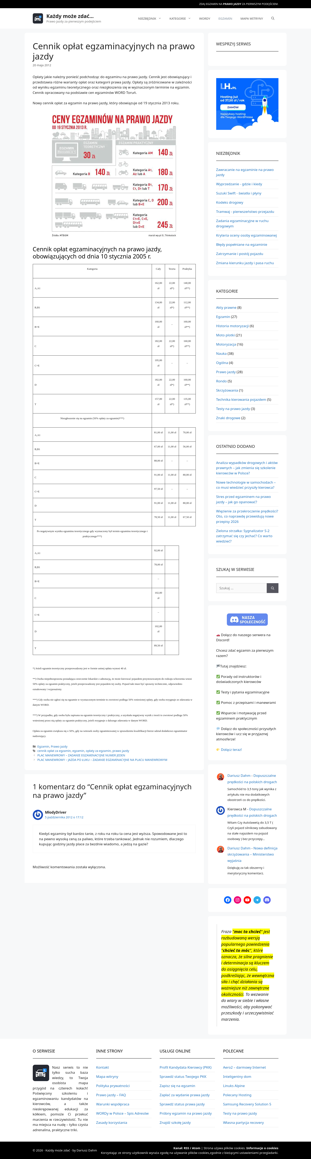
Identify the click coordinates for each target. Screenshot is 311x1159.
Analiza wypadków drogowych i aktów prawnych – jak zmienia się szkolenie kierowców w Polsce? (247, 467)
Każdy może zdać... (70, 15)
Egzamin (225, 18)
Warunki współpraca (112, 1104)
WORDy (204, 18)
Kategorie (182, 18)
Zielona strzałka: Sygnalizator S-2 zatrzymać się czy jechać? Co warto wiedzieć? (244, 536)
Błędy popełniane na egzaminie (241, 244)
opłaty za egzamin (98, 751)
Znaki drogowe (228, 418)
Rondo (221, 381)
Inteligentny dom (237, 1076)
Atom (196, 1148)
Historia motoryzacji (232, 325)
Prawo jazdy (59, 746)
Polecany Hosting (237, 1095)
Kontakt (102, 1067)
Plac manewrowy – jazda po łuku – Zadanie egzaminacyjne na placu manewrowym (102, 760)
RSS (186, 1148)
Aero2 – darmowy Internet (244, 1067)
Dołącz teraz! (231, 749)
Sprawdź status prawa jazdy (182, 1104)
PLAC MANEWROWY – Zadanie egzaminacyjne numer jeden (81, 755)
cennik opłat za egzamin (54, 751)
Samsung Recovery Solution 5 (247, 1104)
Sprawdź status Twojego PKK (183, 1076)
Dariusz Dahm (239, 775)
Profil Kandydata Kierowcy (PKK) (185, 1067)
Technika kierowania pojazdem (241, 399)
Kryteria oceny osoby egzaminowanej (246, 235)
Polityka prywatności (113, 1085)
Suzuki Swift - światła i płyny (238, 193)
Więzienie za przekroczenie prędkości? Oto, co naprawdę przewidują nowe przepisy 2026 (247, 516)
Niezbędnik (151, 18)
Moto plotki (225, 335)
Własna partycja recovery (243, 1122)
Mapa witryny (251, 18)
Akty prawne (226, 307)
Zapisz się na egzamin (177, 1085)
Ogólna (222, 362)
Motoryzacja (226, 344)
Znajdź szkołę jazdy (175, 1122)
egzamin (78, 751)
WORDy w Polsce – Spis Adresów (122, 1113)
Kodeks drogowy (229, 202)
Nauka (221, 353)
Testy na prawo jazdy (233, 408)
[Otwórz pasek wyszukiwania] (272, 18)
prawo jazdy (120, 751)
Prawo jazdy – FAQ (111, 1095)
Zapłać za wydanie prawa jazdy (185, 1095)
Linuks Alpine (234, 1085)
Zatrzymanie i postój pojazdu (239, 253)
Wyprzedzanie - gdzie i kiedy (239, 184)
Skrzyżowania (227, 390)
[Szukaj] (272, 588)
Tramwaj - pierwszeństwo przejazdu (245, 211)
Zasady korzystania (111, 1122)
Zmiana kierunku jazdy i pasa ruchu (245, 263)
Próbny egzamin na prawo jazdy (186, 1113)
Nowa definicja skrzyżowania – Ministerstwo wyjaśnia (252, 854)
